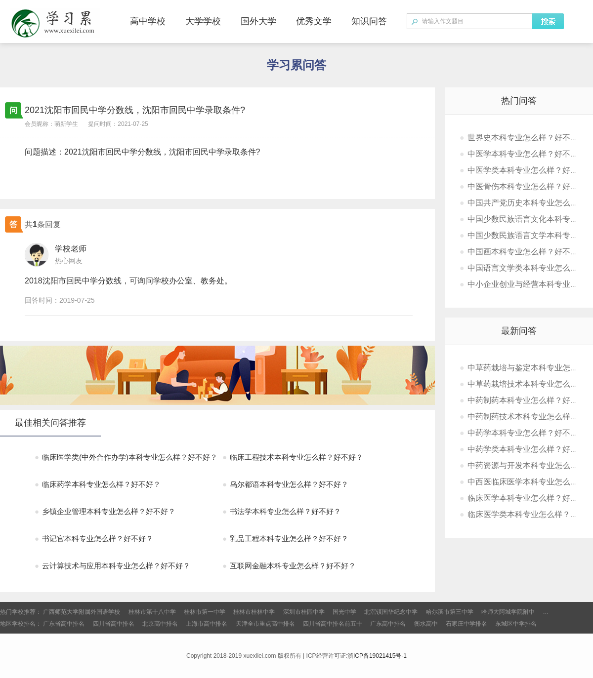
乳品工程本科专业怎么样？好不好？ (285, 538)
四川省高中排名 (113, 623)
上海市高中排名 (206, 623)
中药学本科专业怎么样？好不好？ (523, 433)
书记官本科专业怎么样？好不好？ (94, 538)
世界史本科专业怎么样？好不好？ (523, 137)
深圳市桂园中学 (304, 611)
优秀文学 (314, 21)
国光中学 (344, 611)
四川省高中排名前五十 (332, 623)
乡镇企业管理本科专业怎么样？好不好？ (105, 511)
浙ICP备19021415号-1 (377, 655)
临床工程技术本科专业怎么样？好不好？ (292, 457)
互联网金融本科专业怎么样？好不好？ (289, 565)
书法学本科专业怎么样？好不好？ (281, 511)
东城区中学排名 (516, 623)
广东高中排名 (388, 623)
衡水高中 (426, 623)
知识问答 (369, 21)
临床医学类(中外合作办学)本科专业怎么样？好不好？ (126, 457)
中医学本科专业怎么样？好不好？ (523, 154)
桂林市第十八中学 (152, 611)
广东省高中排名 (64, 623)
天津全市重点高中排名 (265, 623)
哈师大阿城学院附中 (508, 611)
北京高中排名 (160, 623)
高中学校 (148, 21)
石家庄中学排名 (466, 623)
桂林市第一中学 (204, 611)
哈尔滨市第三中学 (449, 611)
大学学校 (203, 21)
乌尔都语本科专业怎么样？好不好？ (285, 484)
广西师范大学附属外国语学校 (81, 611)
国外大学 (258, 21)
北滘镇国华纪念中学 (391, 611)
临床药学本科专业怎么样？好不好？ (98, 484)
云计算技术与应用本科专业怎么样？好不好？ (112, 565)
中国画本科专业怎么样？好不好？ (523, 251)
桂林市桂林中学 (254, 611)
